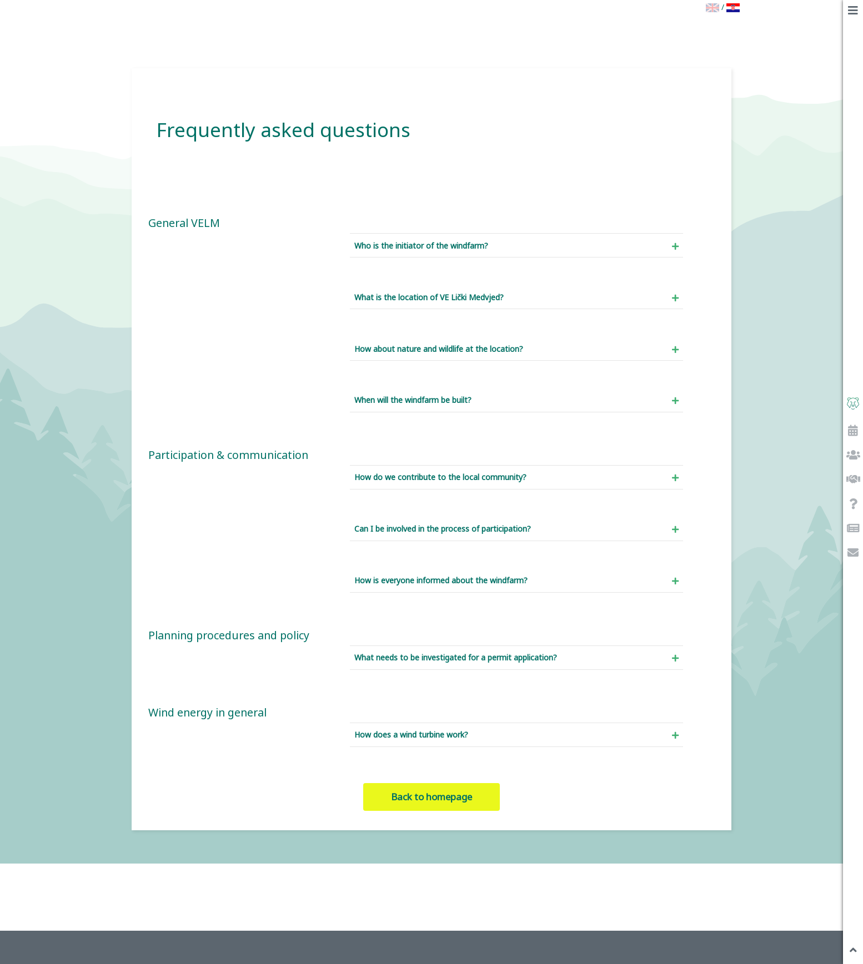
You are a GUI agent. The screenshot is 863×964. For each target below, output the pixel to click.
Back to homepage (431, 796)
